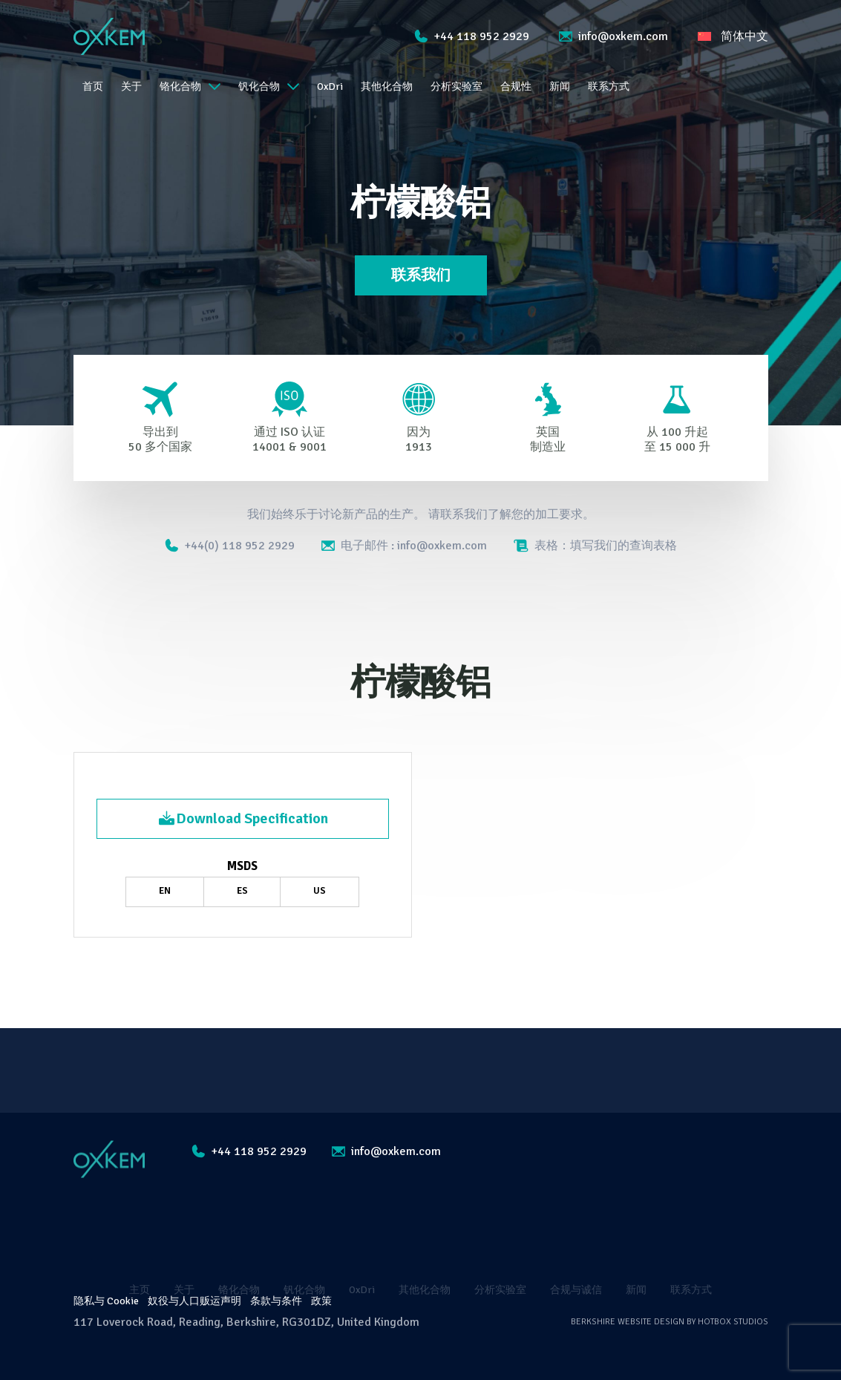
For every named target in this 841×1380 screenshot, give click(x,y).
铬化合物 (190, 86)
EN (165, 891)
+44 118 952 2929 (471, 36)
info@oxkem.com (613, 36)
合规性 (515, 86)
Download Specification (242, 818)
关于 (131, 86)
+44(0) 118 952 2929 (230, 545)
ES (242, 891)
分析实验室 (456, 86)
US (319, 891)
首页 (92, 86)
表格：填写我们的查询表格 (595, 545)
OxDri (330, 86)
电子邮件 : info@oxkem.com (404, 545)
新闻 (559, 86)
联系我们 (421, 275)
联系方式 (608, 86)
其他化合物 (387, 86)
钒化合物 (268, 86)
